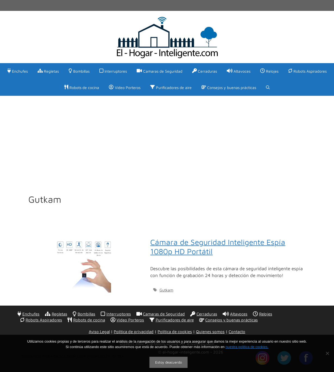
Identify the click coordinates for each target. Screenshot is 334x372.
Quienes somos (210, 331)
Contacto (237, 331)
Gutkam (166, 290)
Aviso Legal (99, 331)
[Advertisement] (167, 137)
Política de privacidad (134, 331)
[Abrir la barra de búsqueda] (268, 87)
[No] (327, 353)
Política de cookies (175, 331)
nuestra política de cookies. (246, 347)
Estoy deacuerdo (168, 362)
